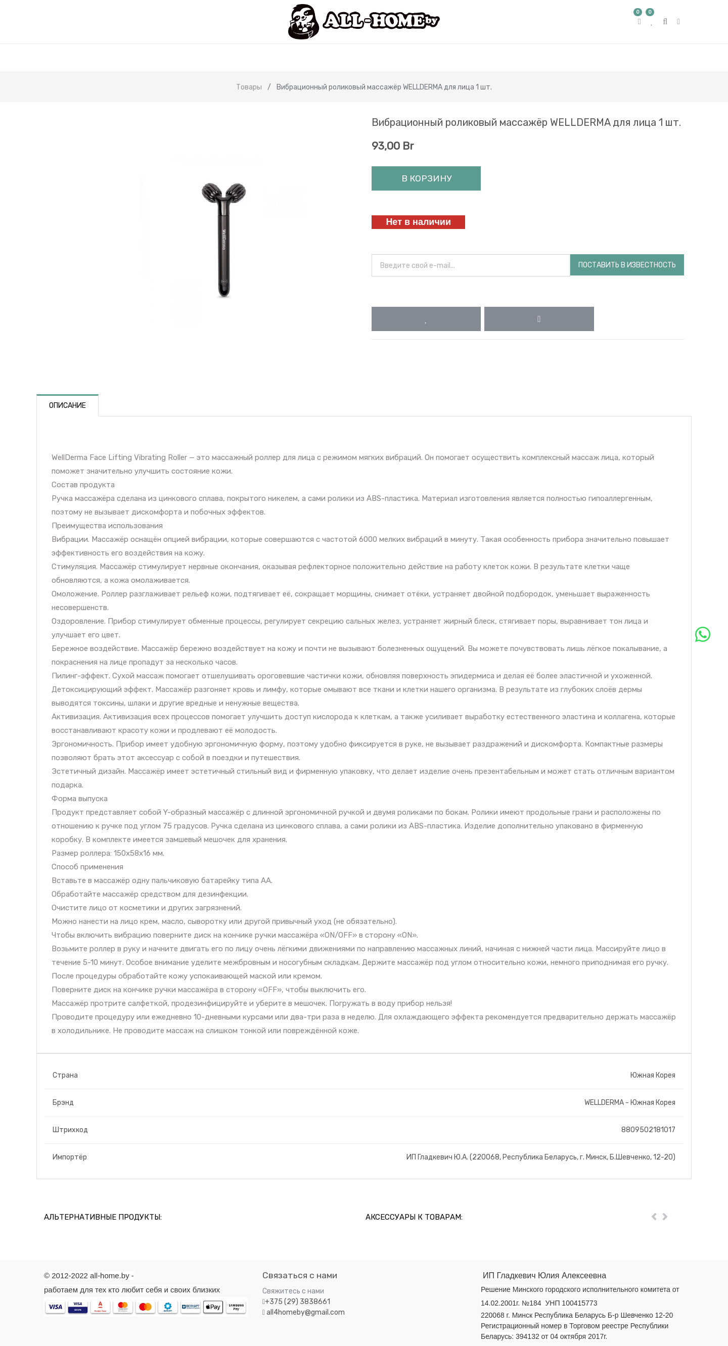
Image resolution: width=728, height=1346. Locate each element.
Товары (249, 87)
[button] (426, 319)
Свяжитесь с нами (293, 1291)
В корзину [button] (426, 178)
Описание (67, 405)
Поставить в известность (627, 265)
